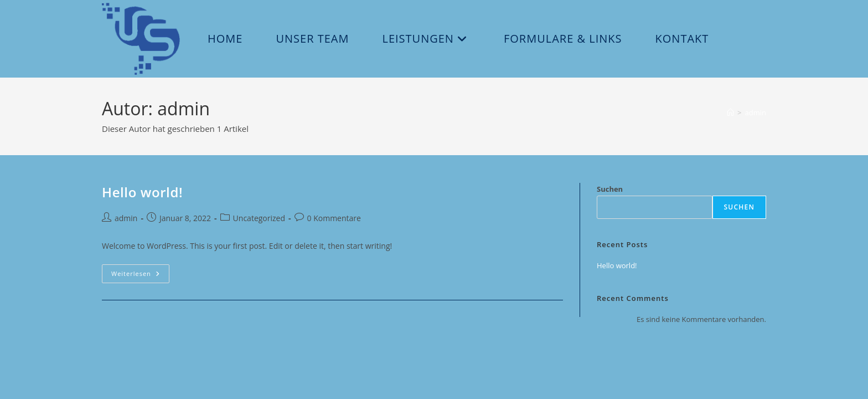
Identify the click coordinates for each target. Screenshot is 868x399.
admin (755, 112)
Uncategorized (259, 218)
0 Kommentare (334, 218)
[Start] (730, 112)
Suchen (610, 189)
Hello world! (142, 192)
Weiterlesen (140, 275)
